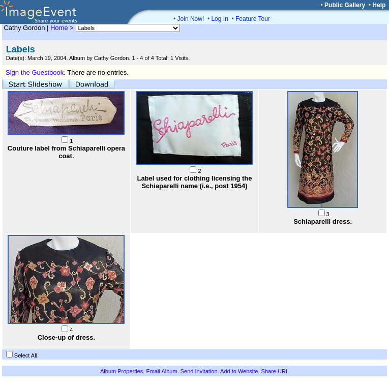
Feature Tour (252, 18)
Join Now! (190, 18)
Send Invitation (199, 371)
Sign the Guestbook (35, 72)
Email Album (161, 371)
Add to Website (239, 371)
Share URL (275, 371)
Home (59, 28)
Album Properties (121, 371)
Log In (219, 18)
